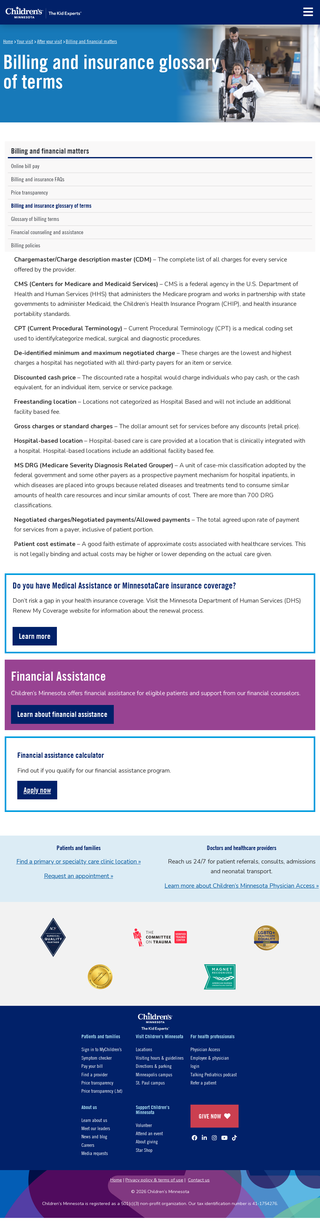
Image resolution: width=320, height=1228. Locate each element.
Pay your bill (92, 1066)
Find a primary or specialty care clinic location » (78, 862)
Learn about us (94, 1120)
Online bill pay (26, 166)
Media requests (94, 1153)
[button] (308, 11)
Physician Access (205, 1049)
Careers (87, 1145)
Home (8, 41)
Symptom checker (96, 1058)
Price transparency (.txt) (101, 1091)
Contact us (199, 1180)
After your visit (49, 41)
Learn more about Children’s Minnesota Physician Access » (241, 886)
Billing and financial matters (91, 41)
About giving (147, 1141)
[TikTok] (234, 1138)
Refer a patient (203, 1082)
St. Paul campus (150, 1082)
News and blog (94, 1136)
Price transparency (29, 192)
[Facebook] (194, 1138)
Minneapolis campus (154, 1074)
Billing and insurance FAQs (37, 179)
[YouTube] (224, 1138)
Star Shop (144, 1150)
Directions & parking (154, 1066)
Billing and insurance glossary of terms (51, 205)
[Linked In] (204, 1138)
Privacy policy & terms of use (154, 1180)
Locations (144, 1049)
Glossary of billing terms (35, 219)
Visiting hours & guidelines (160, 1058)
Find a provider (94, 1074)
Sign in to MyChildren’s (101, 1049)
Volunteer (144, 1125)
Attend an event (149, 1133)
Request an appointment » (78, 876)
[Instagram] (214, 1138)
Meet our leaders (95, 1128)
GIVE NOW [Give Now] (214, 1116)
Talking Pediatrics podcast (213, 1074)
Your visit (25, 41)
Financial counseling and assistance (47, 232)
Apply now (37, 790)
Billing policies (25, 245)
